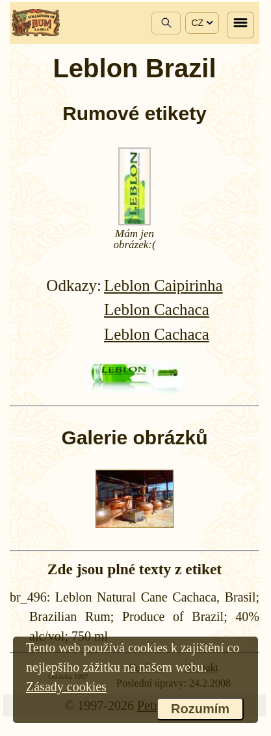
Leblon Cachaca (156, 309)
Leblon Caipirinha (163, 285)
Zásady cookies (66, 686)
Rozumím (200, 709)
